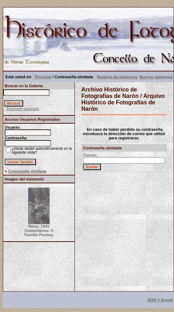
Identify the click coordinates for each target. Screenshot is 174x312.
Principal (43, 77)
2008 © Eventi (160, 300)
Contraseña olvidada (27, 171)
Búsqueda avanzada (22, 109)
